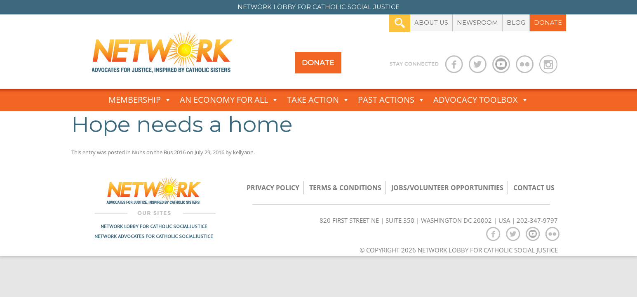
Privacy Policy (273, 187)
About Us (431, 22)
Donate (548, 22)
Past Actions (391, 100)
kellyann (243, 152)
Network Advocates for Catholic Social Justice (153, 236)
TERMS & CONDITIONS (345, 187)
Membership (140, 100)
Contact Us (534, 187)
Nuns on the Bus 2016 (159, 152)
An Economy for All (229, 100)
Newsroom (477, 22)
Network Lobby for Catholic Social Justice (154, 226)
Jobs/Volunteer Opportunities (447, 187)
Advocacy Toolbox (481, 100)
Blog (516, 22)
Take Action (318, 100)
